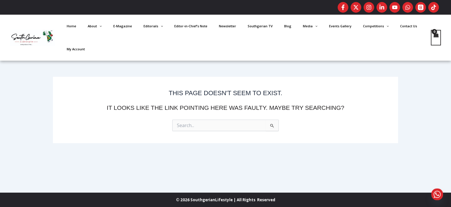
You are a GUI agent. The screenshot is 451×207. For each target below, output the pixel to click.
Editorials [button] (207, 27)
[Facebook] (343, 7)
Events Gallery (342, 27)
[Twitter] (356, 7)
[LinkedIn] (382, 7)
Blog (307, 27)
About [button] (166, 27)
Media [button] (321, 27)
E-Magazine (185, 27)
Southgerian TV (288, 27)
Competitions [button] (369, 27)
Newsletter (264, 27)
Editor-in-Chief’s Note (236, 27)
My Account (414, 27)
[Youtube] (394, 7)
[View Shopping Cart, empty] (435, 27)
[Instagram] (369, 7)
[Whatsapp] (437, 194)
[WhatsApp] (407, 7)
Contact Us (393, 27)
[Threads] (420, 7)
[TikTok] (433, 7)
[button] (170, 27)
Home (151, 27)
